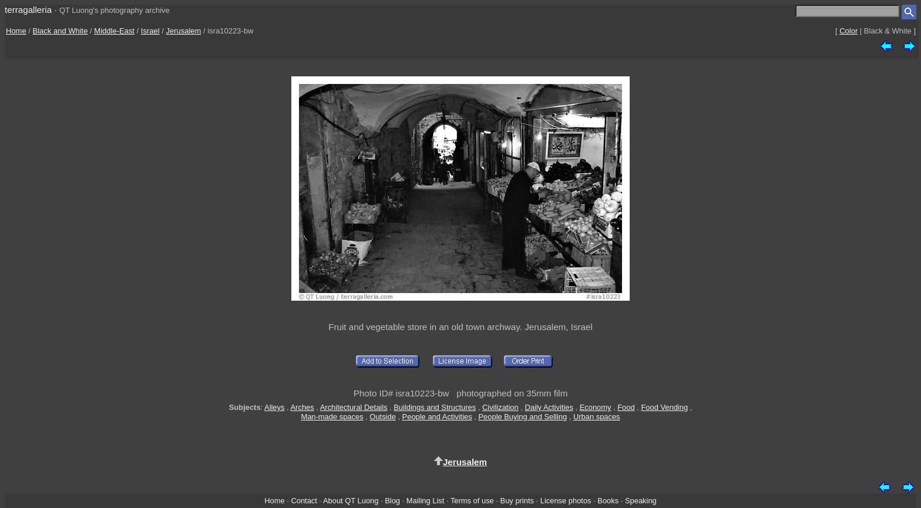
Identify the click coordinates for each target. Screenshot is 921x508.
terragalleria (28, 10)
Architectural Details (354, 407)
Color (848, 30)
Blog (392, 500)
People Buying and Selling (522, 416)
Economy (595, 407)
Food (625, 407)
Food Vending (664, 407)
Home (16, 30)
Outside (382, 416)
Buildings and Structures (435, 407)
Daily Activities (549, 407)
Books (608, 500)
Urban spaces (596, 416)
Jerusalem (183, 30)
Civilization (500, 407)
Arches (302, 407)
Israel (150, 30)
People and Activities (437, 416)
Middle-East (114, 30)
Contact (304, 500)
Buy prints (517, 500)
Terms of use (472, 500)
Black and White (60, 30)
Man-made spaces (332, 416)
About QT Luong (350, 500)
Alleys (274, 407)
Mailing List (425, 500)
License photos (565, 500)
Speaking (641, 500)
